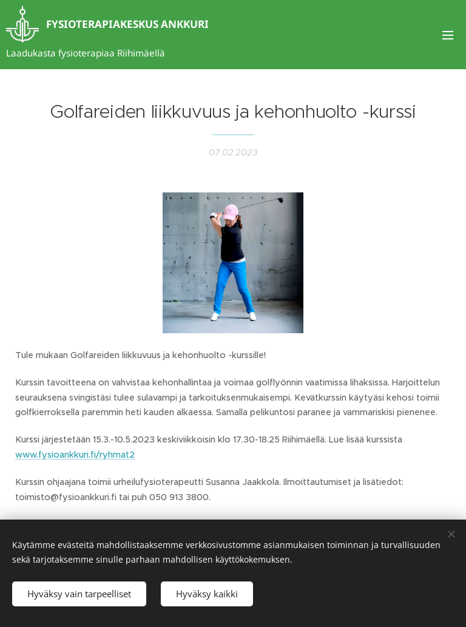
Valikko (447, 35)
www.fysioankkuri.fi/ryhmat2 (75, 454)
